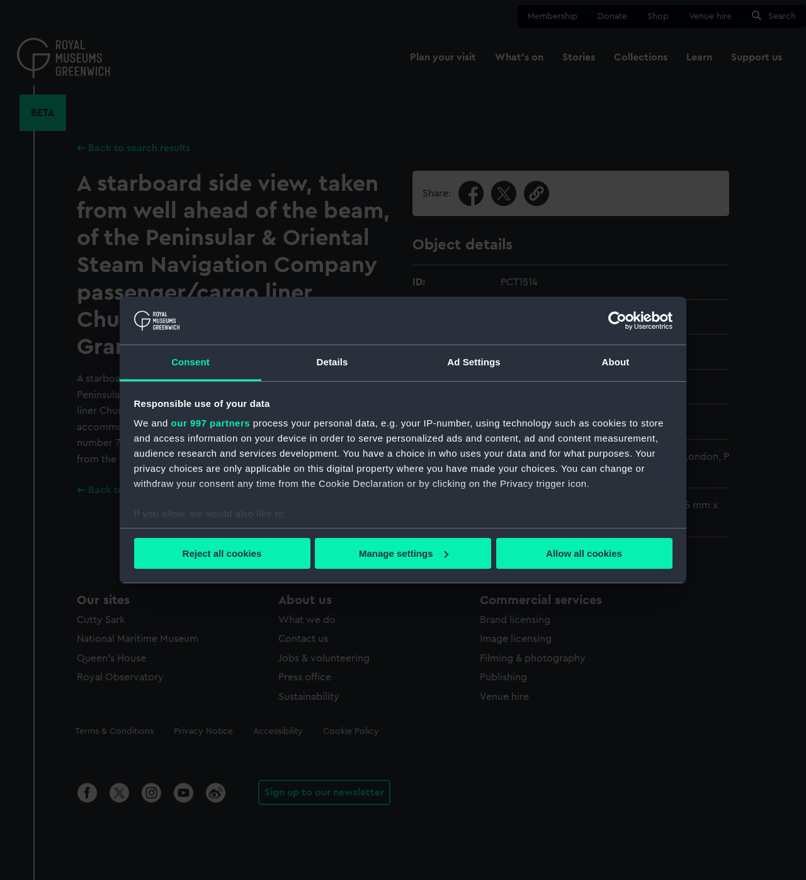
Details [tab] (332, 362)
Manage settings (403, 553)
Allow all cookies (584, 553)
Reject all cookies (222, 553)
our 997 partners (211, 423)
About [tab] (616, 362)
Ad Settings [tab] (473, 362)
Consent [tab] (190, 362)
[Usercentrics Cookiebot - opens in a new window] (617, 320)
